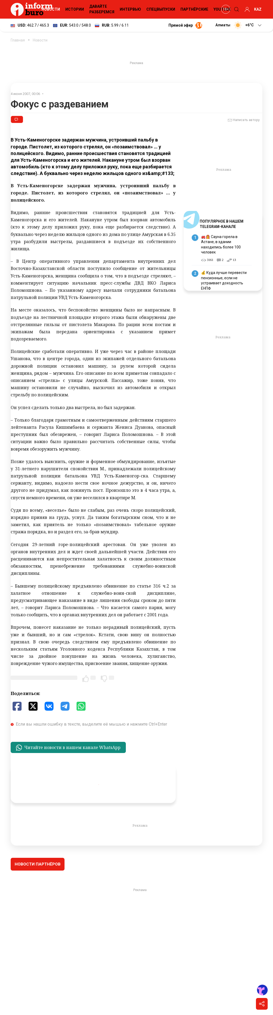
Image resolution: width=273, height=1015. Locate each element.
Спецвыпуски (160, 9)
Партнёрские (194, 9)
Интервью (130, 9)
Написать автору (244, 120)
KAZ (258, 9)
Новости (51, 9)
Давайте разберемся (101, 9)
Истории (74, 9)
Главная (18, 40)
